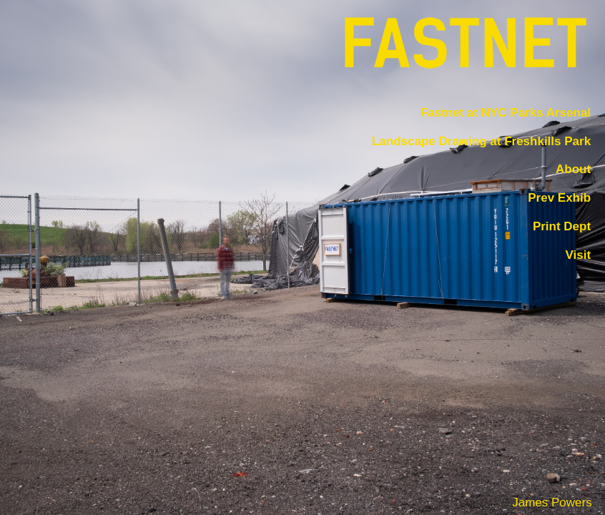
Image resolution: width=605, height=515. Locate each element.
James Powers (551, 502)
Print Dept (562, 226)
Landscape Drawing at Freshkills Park (481, 141)
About (573, 170)
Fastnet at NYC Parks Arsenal (505, 112)
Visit (578, 255)
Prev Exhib (559, 198)
